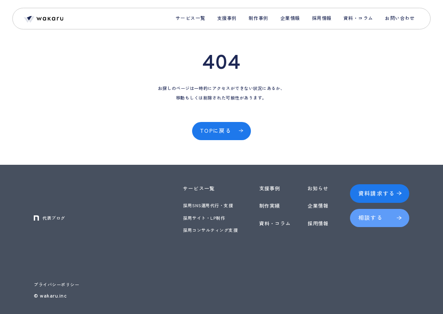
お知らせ (318, 188)
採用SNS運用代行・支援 (208, 205)
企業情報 (290, 18)
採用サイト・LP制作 (204, 218)
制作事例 (259, 18)
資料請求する (376, 193)
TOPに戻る (215, 130)
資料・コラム (358, 18)
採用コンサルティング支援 (210, 230)
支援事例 (227, 18)
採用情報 (322, 18)
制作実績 (269, 205)
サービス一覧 (190, 18)
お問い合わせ (400, 18)
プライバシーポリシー (56, 284)
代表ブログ (53, 218)
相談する (370, 217)
